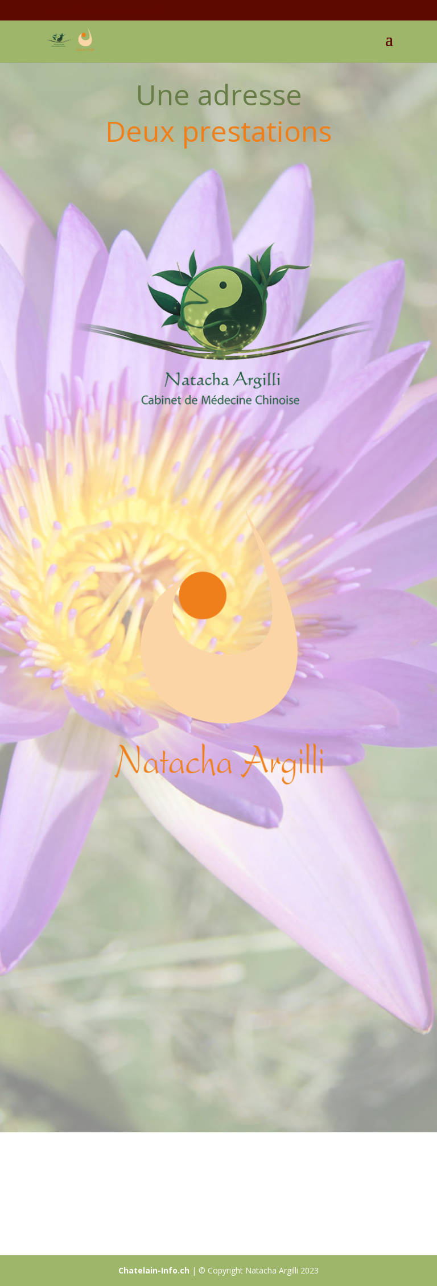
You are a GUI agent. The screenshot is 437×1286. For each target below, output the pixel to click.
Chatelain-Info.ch (153, 1270)
